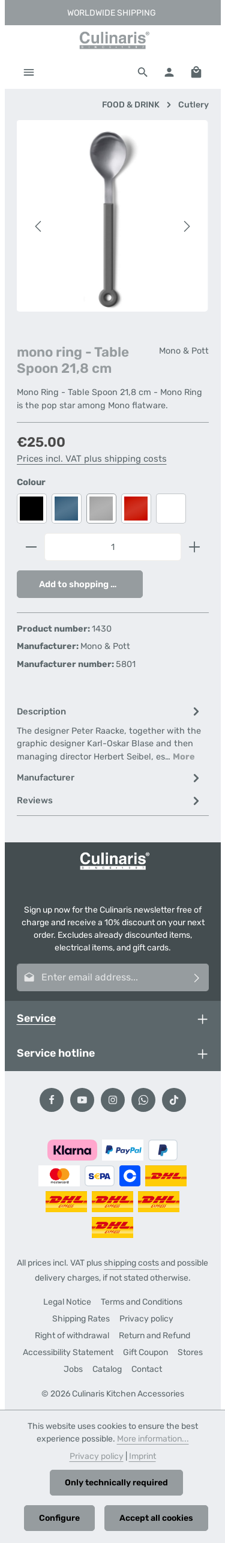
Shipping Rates (81, 1319)
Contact (146, 1369)
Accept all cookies (156, 1518)
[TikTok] (174, 1100)
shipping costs (131, 1263)
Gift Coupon (145, 1352)
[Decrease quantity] (31, 547)
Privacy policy (146, 1319)
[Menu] (29, 72)
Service (36, 1018)
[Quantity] (112, 547)
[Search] (143, 72)
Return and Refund (154, 1335)
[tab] (110, 733)
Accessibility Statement (68, 1352)
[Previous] (39, 226)
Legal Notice (67, 1302)
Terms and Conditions (141, 1302)
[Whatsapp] (143, 1100)
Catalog (107, 1369)
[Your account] (169, 72)
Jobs (73, 1369)
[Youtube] (82, 1100)
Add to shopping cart (84, 584)
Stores (190, 1352)
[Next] (186, 226)
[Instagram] (113, 1100)
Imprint (142, 1456)
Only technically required (116, 1483)
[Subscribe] (197, 977)
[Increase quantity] (195, 547)
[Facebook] (52, 1100)
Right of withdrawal (72, 1335)
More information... (153, 1439)
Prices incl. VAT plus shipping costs (92, 458)
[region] (113, 226)
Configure (59, 1518)
